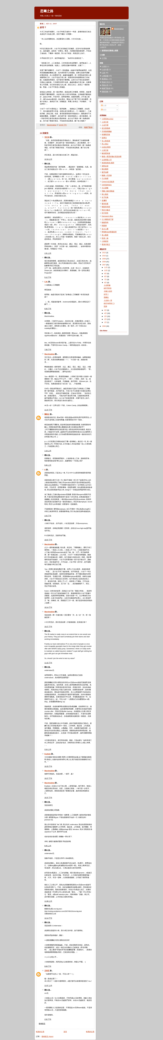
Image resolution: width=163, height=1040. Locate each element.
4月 (105, 313)
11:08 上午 (48, 901)
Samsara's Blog (107, 216)
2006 (104, 326)
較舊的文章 (90, 1032)
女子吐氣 (105, 197)
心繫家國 (105, 76)
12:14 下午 (48, 918)
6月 (105, 283)
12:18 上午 (48, 159)
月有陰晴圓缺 (107, 131)
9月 (105, 273)
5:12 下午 (47, 277)
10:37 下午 (48, 798)
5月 (105, 310)
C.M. (46, 282)
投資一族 (105, 238)
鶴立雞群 (105, 169)
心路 (103, 73)
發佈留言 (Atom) (47, 1036)
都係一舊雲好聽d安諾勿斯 (111, 156)
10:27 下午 (48, 627)
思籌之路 (46, 11)
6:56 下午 (47, 309)
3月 (105, 316)
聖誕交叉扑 (106, 82)
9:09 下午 (47, 966)
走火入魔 (105, 229)
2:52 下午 (47, 1019)
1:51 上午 (47, 253)
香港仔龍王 (106, 244)
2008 (104, 262)
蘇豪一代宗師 (107, 175)
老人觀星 (105, 235)
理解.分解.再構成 (108, 191)
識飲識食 (105, 92)
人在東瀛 (107, 285)
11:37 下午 (48, 410)
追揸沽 (104, 138)
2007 (104, 265)
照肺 (105, 306)
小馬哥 (104, 66)
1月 (105, 322)
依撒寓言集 (106, 134)
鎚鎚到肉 (105, 222)
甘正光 (46, 137)
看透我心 (105, 79)
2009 (104, 259)
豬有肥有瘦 (106, 153)
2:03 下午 (47, 516)
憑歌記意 (105, 85)
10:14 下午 (48, 607)
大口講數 (105, 188)
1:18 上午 (47, 451)
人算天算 (105, 122)
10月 (106, 270)
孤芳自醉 (105, 172)
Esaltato (47, 754)
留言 (103, 110)
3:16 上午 (47, 749)
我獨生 (106, 297)
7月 (105, 279)
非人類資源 (106, 141)
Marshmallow (49, 354)
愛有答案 (105, 204)
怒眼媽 (104, 226)
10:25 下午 (48, 766)
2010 (104, 256)
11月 (106, 267)
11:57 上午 (48, 985)
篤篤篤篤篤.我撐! (108, 163)
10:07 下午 (48, 540)
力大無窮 (105, 178)
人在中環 (105, 125)
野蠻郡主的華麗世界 (109, 232)
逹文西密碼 (106, 128)
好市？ (106, 294)
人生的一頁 (108, 300)
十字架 (104, 58)
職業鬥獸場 (88, 127)
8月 (105, 276)
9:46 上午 (47, 465)
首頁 (65, 1032)
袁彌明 (104, 200)
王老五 (46, 971)
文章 (103, 106)
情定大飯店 (106, 210)
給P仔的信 (107, 288)
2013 (104, 253)
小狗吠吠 (105, 241)
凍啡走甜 (105, 166)
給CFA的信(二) (109, 303)
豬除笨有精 (106, 207)
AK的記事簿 (106, 147)
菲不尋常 (105, 213)
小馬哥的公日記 (107, 119)
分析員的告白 (107, 185)
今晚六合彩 (108, 291)
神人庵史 (105, 194)
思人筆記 (105, 144)
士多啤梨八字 (107, 160)
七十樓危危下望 (107, 219)
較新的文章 (40, 1032)
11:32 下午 (48, 663)
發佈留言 (42, 1024)
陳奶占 (46, 414)
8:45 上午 (47, 846)
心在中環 (105, 69)
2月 (105, 319)
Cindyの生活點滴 (108, 182)
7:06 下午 (47, 350)
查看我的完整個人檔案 (110, 50)
